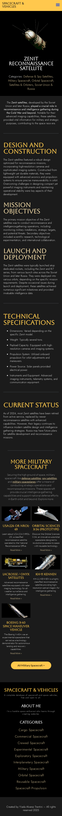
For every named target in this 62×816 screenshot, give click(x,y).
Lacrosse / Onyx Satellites (16, 576)
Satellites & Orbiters (21, 85)
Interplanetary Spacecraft (31, 762)
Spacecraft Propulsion (31, 788)
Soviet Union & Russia (40, 87)
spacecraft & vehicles (31, 690)
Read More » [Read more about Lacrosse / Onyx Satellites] (16, 598)
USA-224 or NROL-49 (16, 527)
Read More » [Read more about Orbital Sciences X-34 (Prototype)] (46, 550)
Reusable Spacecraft (31, 781)
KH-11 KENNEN (46, 574)
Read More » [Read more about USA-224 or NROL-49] (16, 550)
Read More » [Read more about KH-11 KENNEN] (46, 595)
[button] (58, 5)
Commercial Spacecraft (31, 736)
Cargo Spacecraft (31, 730)
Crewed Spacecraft (31, 743)
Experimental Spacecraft (31, 749)
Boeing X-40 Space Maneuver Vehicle (16, 626)
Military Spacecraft (19, 80)
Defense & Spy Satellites (38, 76)
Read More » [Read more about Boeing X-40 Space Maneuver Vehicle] (16, 653)
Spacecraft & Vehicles (13, 5)
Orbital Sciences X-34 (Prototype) (46, 527)
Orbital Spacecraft (42, 80)
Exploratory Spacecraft (31, 755)
